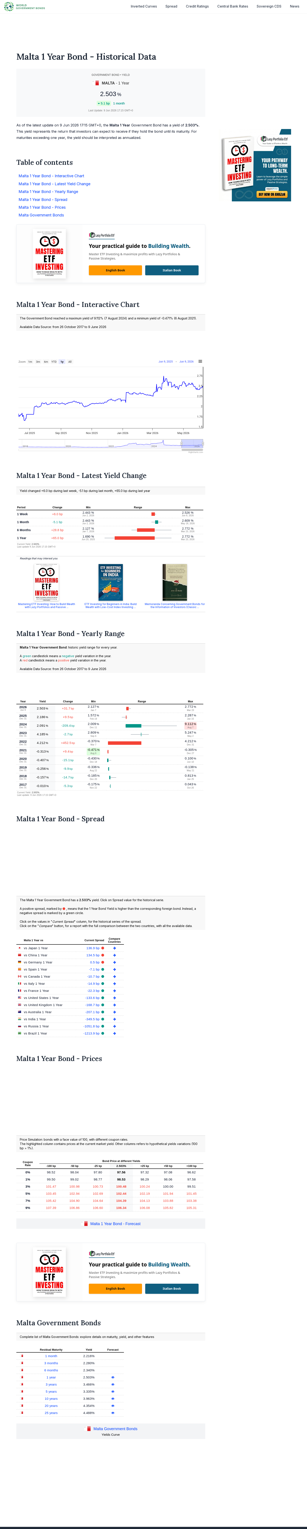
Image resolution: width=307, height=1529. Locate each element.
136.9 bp (93, 948)
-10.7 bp (93, 976)
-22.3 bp (93, 990)
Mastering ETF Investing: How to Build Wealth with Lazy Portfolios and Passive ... (46, 605)
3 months (51, 1363)
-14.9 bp (93, 983)
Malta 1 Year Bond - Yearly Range (48, 191)
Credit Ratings (197, 6)
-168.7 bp (93, 1005)
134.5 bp (93, 955)
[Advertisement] (153, 29)
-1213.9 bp (91, 1033)
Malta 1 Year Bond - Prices (42, 207)
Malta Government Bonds (41, 215)
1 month (51, 1356)
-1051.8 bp (91, 1026)
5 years (51, 1391)
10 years (51, 1398)
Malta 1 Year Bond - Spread (43, 199)
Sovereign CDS (269, 6)
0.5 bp (95, 962)
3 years (51, 1384)
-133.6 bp (93, 998)
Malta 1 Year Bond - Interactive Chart (51, 176)
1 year (51, 1377)
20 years (51, 1406)
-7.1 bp (94, 969)
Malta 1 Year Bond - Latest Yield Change (54, 184)
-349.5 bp (93, 1019)
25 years (51, 1413)
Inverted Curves (144, 6)
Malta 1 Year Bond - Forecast (115, 1224)
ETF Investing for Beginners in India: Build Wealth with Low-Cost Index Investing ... (111, 605)
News (294, 6)
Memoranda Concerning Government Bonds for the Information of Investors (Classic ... (175, 605)
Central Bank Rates (232, 6)
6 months (51, 1370)
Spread (171, 6)
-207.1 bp (93, 1012)
